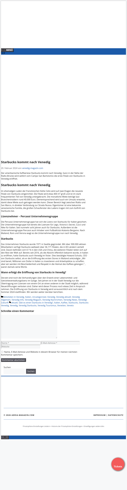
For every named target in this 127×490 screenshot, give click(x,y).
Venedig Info (18, 299)
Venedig (51, 297)
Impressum (99, 415)
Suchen (7, 367)
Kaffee (64, 302)
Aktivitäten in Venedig (13, 297)
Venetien (61, 305)
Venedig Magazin (33, 299)
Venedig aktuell (63, 297)
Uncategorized (39, 297)
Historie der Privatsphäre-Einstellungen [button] (67, 426)
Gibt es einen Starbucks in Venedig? (36, 302)
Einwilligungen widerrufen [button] (94, 426)
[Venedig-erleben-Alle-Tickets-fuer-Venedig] (53, 43)
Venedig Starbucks (27, 305)
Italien (28, 297)
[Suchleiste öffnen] (3, 53)
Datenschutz (115, 415)
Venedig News (70, 299)
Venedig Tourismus (47, 305)
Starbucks (73, 302)
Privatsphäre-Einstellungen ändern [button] (36, 426)
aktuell (14, 302)
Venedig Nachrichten (52, 299)
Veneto (70, 305)
